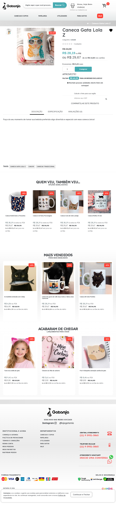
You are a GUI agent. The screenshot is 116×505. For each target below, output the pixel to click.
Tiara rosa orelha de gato (12, 374)
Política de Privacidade (12, 441)
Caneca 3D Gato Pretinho (87, 300)
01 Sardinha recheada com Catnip (14, 300)
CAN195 (31, 166)
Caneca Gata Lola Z (101, 23)
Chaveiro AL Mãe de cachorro (51, 374)
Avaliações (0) (75, 112)
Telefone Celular (89, 449)
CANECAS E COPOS (21, 16)
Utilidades (62, 16)
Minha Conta (7, 447)
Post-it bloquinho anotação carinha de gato (93, 374)
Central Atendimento (89, 438)
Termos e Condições (10, 444)
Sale (100, 16)
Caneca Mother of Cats (95, 215)
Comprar (83, 69)
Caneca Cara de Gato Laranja (69, 215)
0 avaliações (77, 44)
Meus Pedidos (8, 450)
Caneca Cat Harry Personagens (42, 215)
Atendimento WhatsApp (94, 460)
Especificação (55, 112)
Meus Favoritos (9, 453)
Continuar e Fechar (81, 494)
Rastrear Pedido (9, 456)
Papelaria (42, 16)
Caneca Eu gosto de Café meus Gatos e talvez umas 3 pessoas (58, 300)
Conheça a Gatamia (10, 438)
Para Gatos (82, 16)
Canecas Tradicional (45, 166)
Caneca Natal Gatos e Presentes (15, 215)
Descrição (36, 112)
